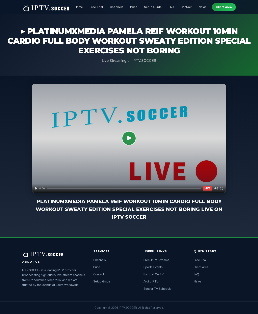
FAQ (171, 7)
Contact (186, 7)
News (203, 7)
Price (133, 7)
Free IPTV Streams (156, 260)
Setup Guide (153, 7)
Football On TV (154, 274)
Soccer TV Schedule (158, 288)
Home (79, 7)
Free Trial (96, 7)
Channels (116, 7)
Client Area (224, 7)
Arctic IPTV (151, 281)
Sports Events (153, 267)
